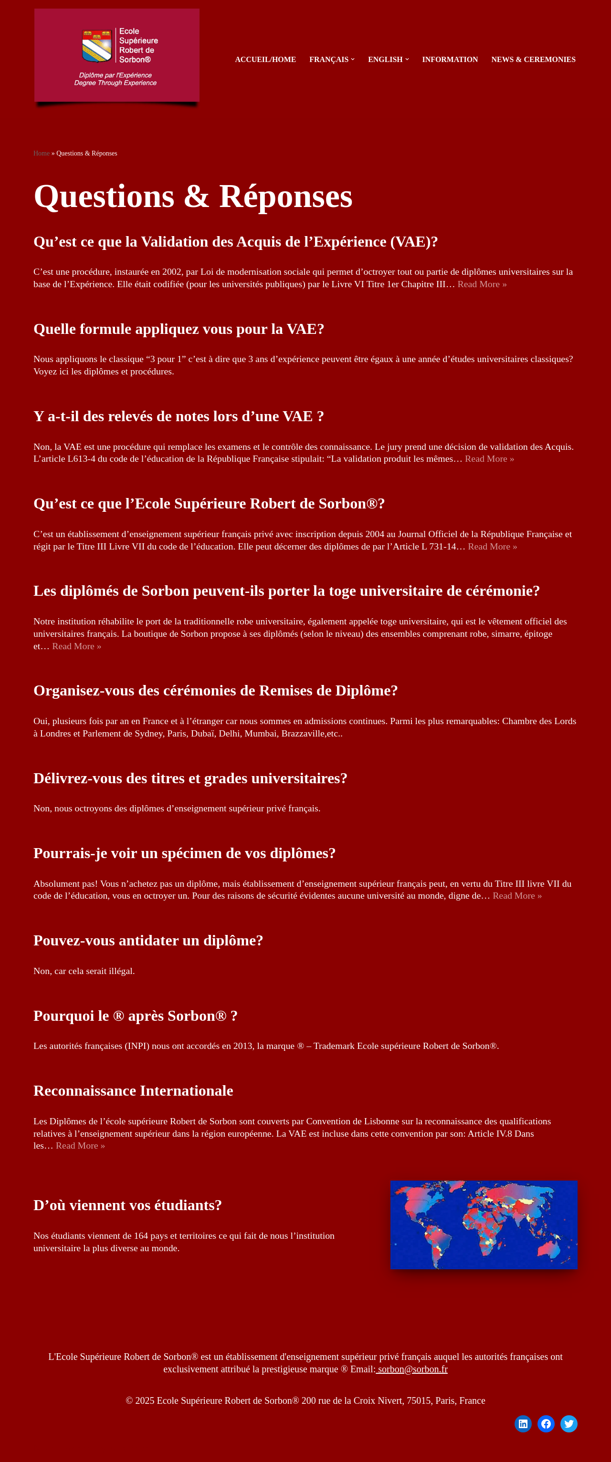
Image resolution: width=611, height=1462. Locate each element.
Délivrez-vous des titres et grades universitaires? (190, 779)
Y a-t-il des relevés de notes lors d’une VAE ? (178, 416)
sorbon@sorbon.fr (412, 1371)
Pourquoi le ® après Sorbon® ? (135, 1017)
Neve (43, 1450)
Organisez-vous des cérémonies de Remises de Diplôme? (215, 691)
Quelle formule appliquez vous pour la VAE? (179, 328)
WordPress (128, 1450)
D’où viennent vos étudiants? (127, 1206)
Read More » (485, 284)
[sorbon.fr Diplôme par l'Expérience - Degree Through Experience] (119, 59)
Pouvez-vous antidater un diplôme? (148, 941)
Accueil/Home (264, 59)
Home (41, 153)
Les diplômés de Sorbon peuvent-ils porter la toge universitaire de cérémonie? (286, 591)
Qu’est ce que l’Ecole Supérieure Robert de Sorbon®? (209, 504)
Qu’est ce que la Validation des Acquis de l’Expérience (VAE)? (235, 241)
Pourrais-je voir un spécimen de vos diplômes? (184, 854)
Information (449, 59)
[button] (351, 59)
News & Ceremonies (533, 59)
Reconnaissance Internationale (133, 1092)
